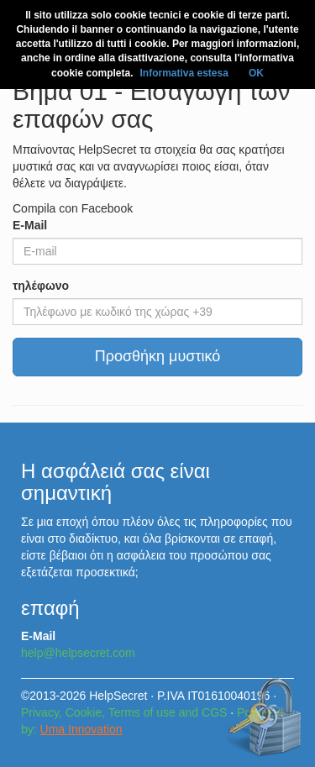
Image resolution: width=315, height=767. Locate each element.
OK (256, 73)
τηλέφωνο (41, 285)
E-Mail (30, 225)
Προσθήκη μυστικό (158, 356)
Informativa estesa (183, 73)
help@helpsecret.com (78, 652)
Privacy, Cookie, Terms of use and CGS (124, 712)
